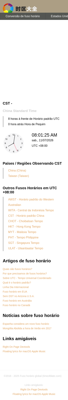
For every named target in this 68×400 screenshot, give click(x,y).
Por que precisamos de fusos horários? (25, 273)
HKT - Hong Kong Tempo (24, 226)
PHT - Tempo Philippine (23, 237)
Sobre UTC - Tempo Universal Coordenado (27, 278)
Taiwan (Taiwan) (18, 175)
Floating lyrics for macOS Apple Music (24, 351)
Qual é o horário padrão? (17, 282)
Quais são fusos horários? (17, 269)
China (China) (17, 170)
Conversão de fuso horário (23, 16)
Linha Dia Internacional (16, 287)
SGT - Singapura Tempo (23, 242)
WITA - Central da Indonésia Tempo (31, 210)
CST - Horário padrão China (26, 215)
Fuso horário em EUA (15, 291)
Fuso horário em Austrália (17, 300)
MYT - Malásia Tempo (22, 232)
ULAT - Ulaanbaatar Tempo (25, 248)
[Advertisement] (34, 61)
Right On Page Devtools (16, 346)
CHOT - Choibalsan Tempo (25, 221)
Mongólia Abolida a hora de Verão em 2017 (27, 328)
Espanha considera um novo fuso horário (26, 323)
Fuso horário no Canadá (16, 305)
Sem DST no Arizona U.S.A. (18, 296)
